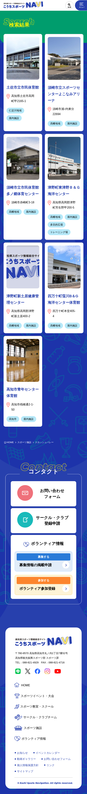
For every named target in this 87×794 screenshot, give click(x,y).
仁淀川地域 (15, 110)
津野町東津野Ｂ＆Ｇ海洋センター (64, 190)
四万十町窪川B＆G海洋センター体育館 (64, 299)
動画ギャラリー (26, 758)
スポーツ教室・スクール (37, 706)
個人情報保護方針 (28, 765)
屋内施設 (14, 118)
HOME (25, 685)
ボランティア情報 (34, 738)
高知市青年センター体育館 (22, 392)
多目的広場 (56, 224)
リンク (50, 765)
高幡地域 (55, 123)
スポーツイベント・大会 (37, 696)
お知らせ (22, 752)
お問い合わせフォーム (57, 758)
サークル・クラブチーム (40, 717)
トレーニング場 (59, 232)
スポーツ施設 (33, 728)
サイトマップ (25, 771)
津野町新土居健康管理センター (22, 299)
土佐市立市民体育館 (22, 87)
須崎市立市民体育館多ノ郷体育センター (22, 190)
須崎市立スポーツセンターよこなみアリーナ (64, 94)
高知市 (13, 419)
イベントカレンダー (48, 752)
